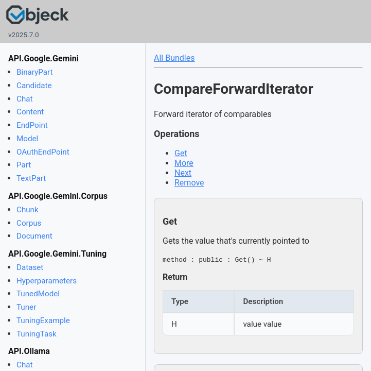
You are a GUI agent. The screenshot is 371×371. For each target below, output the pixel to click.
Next (182, 173)
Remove (189, 183)
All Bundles (174, 58)
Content (30, 111)
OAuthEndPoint (42, 152)
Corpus (28, 223)
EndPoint (32, 125)
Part (23, 165)
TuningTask (36, 334)
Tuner (26, 307)
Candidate (34, 85)
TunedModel (38, 293)
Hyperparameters (46, 280)
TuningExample (43, 320)
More (183, 163)
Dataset (29, 267)
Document (34, 236)
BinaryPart (34, 72)
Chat (24, 99)
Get (180, 153)
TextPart (31, 178)
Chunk (27, 209)
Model (27, 138)
